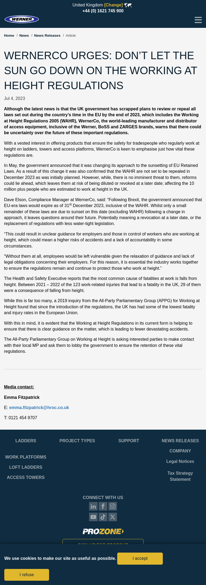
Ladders (25, 440)
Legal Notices (180, 461)
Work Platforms (25, 457)
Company (180, 451)
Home (9, 35)
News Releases (47, 35)
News (24, 35)
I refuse (27, 574)
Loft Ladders (25, 467)
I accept (140, 558)
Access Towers (26, 477)
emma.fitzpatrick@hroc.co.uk (39, 407)
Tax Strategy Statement (180, 476)
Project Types (77, 440)
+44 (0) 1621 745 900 (102, 11)
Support (128, 440)
